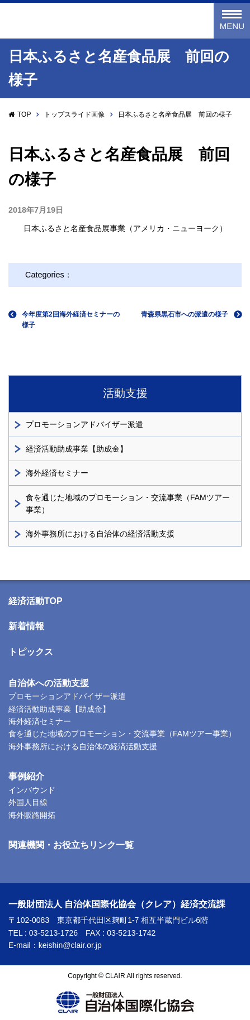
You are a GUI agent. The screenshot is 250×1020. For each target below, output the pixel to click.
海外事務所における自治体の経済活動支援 (100, 533)
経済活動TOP (35, 601)
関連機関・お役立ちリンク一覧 (71, 845)
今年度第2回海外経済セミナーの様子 (71, 319)
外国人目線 (28, 802)
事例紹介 (26, 776)
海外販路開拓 (31, 815)
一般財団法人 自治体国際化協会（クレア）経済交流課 (83, 21)
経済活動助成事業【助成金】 (77, 448)
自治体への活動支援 (48, 683)
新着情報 (26, 626)
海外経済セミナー (57, 472)
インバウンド (31, 790)
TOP (24, 114)
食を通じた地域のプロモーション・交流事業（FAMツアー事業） (128, 503)
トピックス (30, 652)
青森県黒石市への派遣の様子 (184, 314)
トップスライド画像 (74, 114)
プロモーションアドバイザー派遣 (84, 424)
